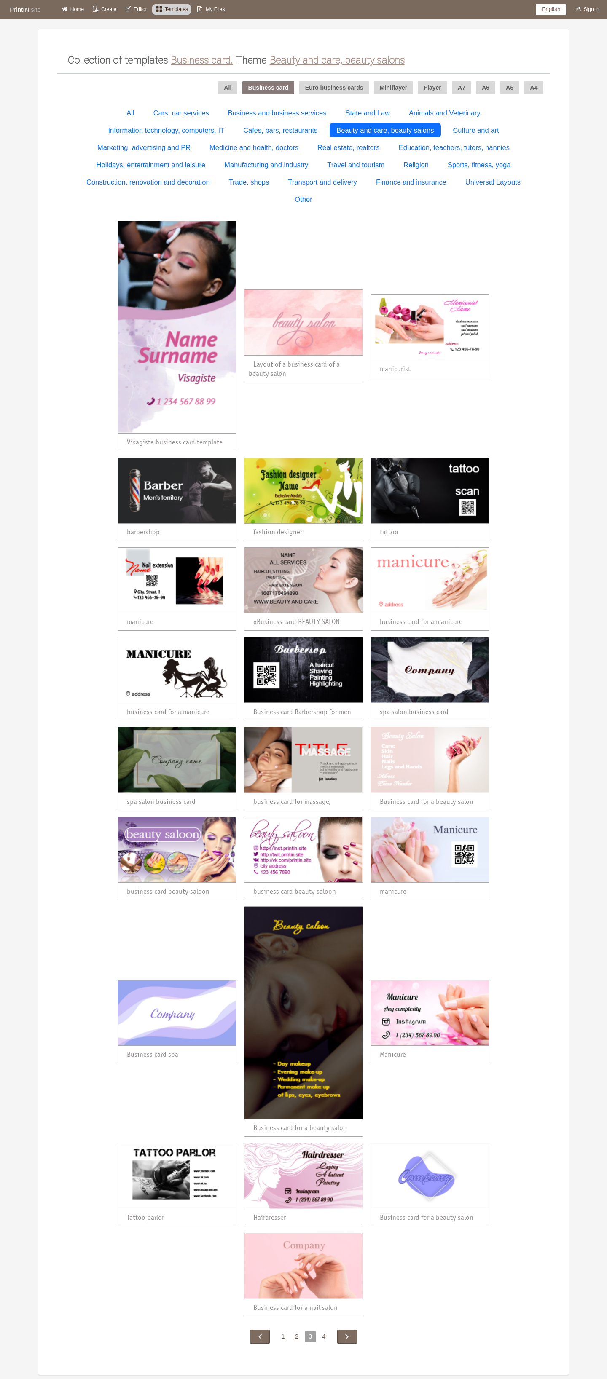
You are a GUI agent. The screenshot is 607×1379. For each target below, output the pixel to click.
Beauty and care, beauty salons (385, 130)
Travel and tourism (355, 165)
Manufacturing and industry (266, 165)
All (130, 113)
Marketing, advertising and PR (144, 147)
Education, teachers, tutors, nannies (454, 147)
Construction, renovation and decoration (148, 182)
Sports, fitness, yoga (479, 165)
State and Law (368, 113)
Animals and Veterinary (445, 113)
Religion (416, 165)
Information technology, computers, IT (166, 130)
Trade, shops (249, 182)
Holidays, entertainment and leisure (151, 165)
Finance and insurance (411, 182)
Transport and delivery (322, 182)
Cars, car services (181, 113)
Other (303, 199)
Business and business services (277, 113)
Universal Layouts (493, 182)
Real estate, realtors (348, 147)
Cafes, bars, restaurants (280, 130)
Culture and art (476, 130)
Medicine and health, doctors (253, 147)
